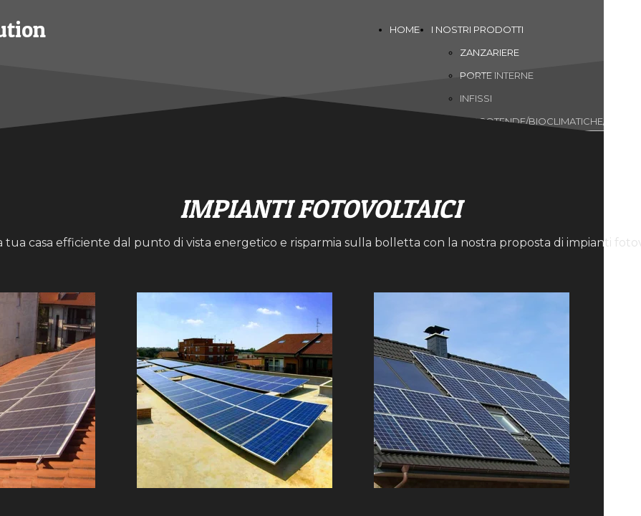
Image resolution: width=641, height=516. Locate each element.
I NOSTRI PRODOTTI (477, 29)
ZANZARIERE (489, 52)
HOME (405, 29)
